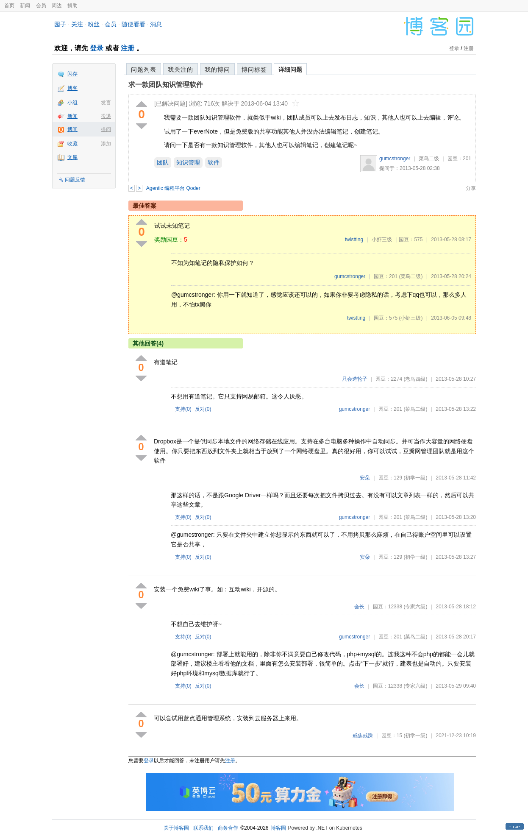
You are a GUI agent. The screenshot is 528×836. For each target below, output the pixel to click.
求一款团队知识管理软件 (165, 84)
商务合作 (228, 828)
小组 (72, 103)
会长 (359, 607)
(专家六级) (415, 607)
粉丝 (94, 24)
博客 (72, 88)
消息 (156, 24)
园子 (60, 24)
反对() (203, 409)
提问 (106, 129)
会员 (41, 5)
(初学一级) (415, 478)
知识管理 (188, 162)
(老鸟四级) (415, 379)
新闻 (25, 5)
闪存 (72, 74)
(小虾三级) (410, 318)
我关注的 (180, 69)
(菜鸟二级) (410, 276)
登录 (96, 48)
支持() (183, 409)
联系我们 (203, 828)
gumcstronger (394, 159)
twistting (354, 239)
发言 (106, 103)
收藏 (72, 144)
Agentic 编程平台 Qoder (173, 188)
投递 (106, 116)
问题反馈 (75, 180)
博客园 (278, 828)
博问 (72, 129)
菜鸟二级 (429, 159)
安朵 (365, 478)
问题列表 (143, 69)
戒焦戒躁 (363, 735)
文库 (72, 157)
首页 (9, 5)
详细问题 (290, 69)
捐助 (72, 5)
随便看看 (133, 24)
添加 (106, 144)
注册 (127, 48)
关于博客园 (176, 828)
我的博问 (217, 69)
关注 (77, 24)
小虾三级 (382, 239)
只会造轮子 (354, 379)
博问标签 (254, 69)
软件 (214, 162)
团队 (163, 162)
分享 (471, 188)
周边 (57, 5)
